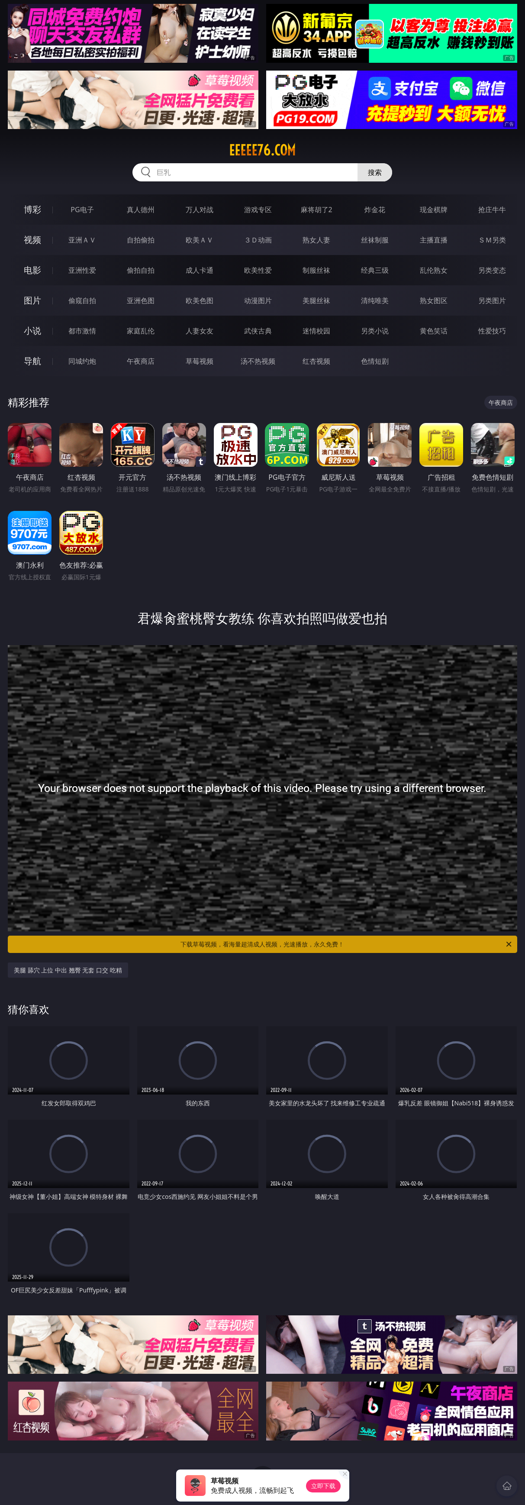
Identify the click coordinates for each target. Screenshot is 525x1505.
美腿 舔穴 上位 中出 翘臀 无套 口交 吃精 (68, 970)
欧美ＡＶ (199, 240)
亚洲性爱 (82, 270)
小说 (32, 330)
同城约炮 (82, 361)
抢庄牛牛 (492, 209)
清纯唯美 (375, 300)
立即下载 (323, 1486)
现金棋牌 (434, 209)
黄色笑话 (434, 331)
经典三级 (375, 270)
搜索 (375, 172)
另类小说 (375, 331)
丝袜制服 (375, 240)
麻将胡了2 (316, 209)
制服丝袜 (316, 270)
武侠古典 (258, 331)
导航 (32, 361)
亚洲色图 (141, 300)
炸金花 (374, 209)
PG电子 (82, 209)
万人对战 (199, 209)
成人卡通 (199, 270)
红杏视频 (316, 361)
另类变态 (492, 270)
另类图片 (492, 300)
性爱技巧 (492, 331)
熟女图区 (434, 300)
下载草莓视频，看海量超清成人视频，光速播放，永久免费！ (346, 944)
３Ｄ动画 (258, 240)
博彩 (32, 209)
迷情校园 (316, 331)
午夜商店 (141, 361)
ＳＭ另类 (492, 240)
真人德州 (141, 209)
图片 (32, 300)
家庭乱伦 (141, 331)
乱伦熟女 (434, 270)
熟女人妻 (316, 240)
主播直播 (434, 240)
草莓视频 (199, 361)
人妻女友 (199, 331)
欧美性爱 (258, 270)
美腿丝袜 (316, 300)
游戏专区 (258, 209)
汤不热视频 (258, 361)
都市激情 (82, 331)
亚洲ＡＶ (82, 240)
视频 (32, 239)
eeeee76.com (262, 150)
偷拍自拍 (141, 270)
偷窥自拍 (82, 300)
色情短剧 (375, 361)
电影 (32, 270)
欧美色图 (199, 300)
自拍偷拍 (141, 240)
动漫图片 (258, 300)
